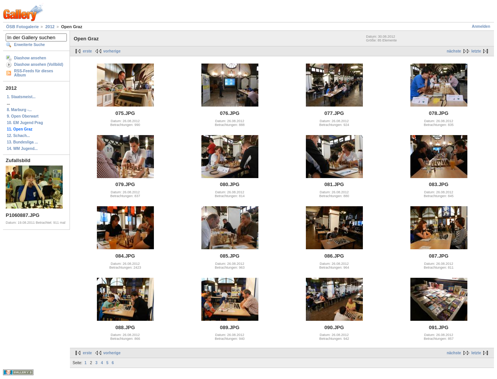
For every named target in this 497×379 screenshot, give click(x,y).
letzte (476, 51)
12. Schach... (18, 136)
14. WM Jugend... (22, 149)
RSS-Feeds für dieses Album (33, 73)
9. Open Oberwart (22, 116)
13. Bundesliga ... (22, 142)
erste (87, 51)
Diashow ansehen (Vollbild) (38, 64)
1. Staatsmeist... (21, 97)
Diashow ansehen (30, 58)
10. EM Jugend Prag (25, 123)
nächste (454, 51)
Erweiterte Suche (29, 45)
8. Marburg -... (19, 110)
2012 (49, 26)
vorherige (112, 51)
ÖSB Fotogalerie (22, 26)
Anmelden (481, 26)
